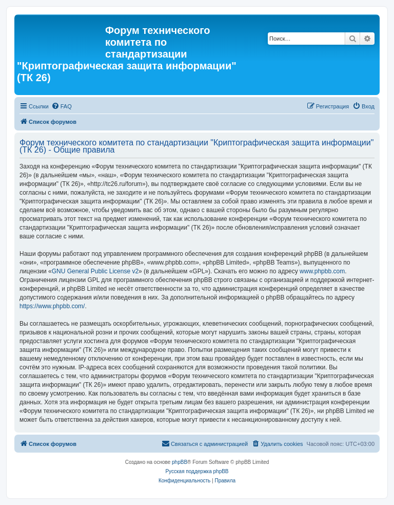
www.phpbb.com (322, 271)
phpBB (179, 462)
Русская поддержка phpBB (196, 471)
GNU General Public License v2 (95, 271)
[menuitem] (61, 106)
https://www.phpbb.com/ (52, 306)
